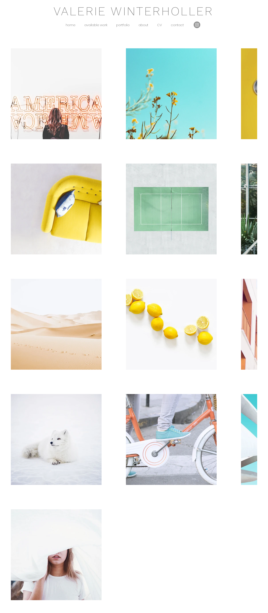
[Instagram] (197, 24)
